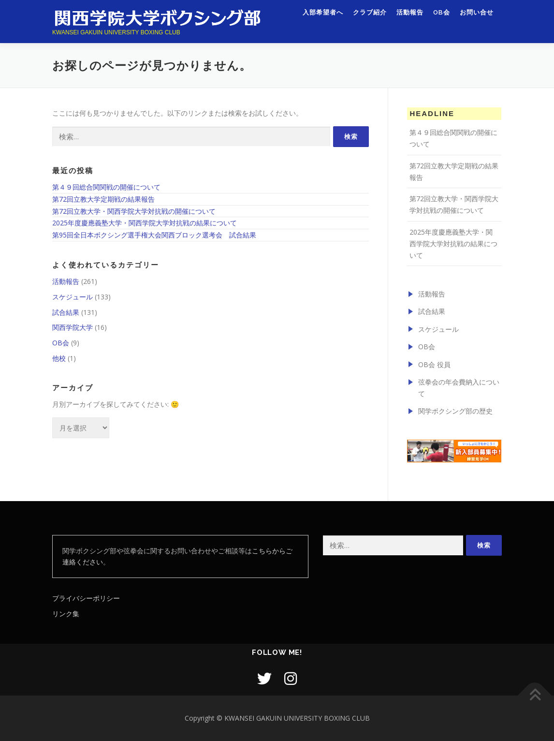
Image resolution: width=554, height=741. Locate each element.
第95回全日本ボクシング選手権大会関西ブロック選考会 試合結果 (154, 234)
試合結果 (65, 312)
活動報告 (409, 18)
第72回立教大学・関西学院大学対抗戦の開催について (134, 211)
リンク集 (65, 613)
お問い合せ (477, 18)
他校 (59, 358)
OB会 (441, 18)
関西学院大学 (72, 327)
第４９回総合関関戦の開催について (106, 187)
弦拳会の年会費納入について (458, 387)
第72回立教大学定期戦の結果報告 (103, 199)
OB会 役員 (434, 364)
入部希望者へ (323, 18)
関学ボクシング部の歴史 (455, 410)
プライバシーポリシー (86, 598)
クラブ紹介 (370, 18)
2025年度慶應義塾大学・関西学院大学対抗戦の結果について (144, 222)
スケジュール (72, 296)
